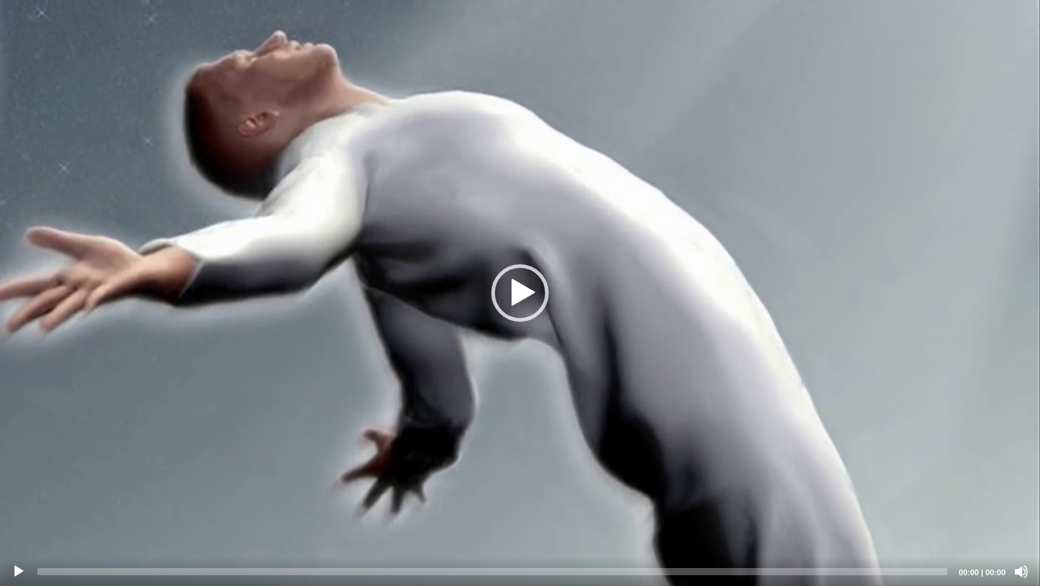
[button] (520, 293)
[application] (520, 293)
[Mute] (1021, 571)
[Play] (18, 571)
